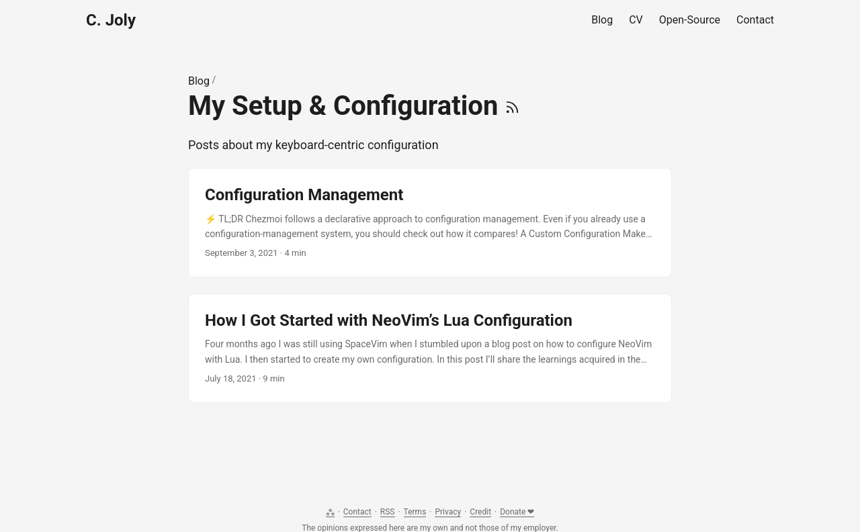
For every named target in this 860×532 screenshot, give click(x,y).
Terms (415, 512)
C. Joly (111, 20)
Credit (480, 512)
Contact (357, 512)
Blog (199, 81)
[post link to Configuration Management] (430, 223)
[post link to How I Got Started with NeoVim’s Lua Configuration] (430, 348)
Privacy (448, 512)
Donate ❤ (517, 512)
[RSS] (512, 106)
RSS (387, 512)
